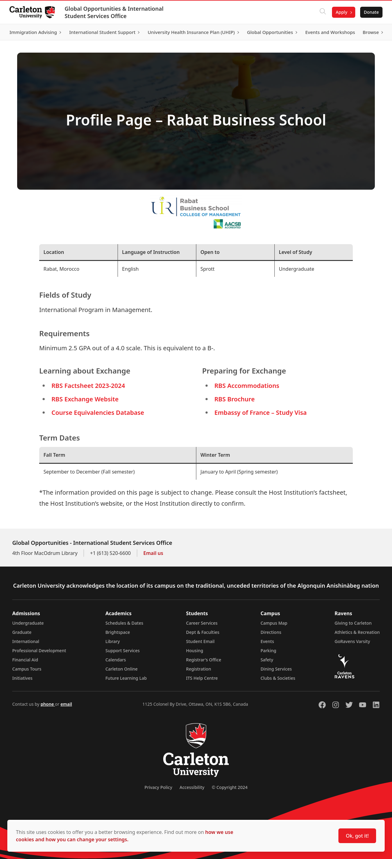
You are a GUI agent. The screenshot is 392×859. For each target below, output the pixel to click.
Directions (271, 632)
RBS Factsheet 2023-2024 (88, 385)
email (66, 704)
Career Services (202, 623)
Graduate (22, 632)
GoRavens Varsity (352, 641)
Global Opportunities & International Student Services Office (114, 12)
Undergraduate (28, 623)
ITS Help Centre (202, 678)
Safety (267, 660)
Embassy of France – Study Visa (260, 412)
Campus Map (274, 623)
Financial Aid (25, 660)
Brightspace (117, 632)
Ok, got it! (357, 835)
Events (267, 641)
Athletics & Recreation (357, 632)
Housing (194, 650)
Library (112, 641)
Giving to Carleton (353, 623)
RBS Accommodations (246, 385)
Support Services (122, 650)
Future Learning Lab (126, 678)
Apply (341, 12)
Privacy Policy (158, 787)
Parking (269, 650)
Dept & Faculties (203, 632)
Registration (198, 669)
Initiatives (22, 678)
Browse (370, 32)
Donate (371, 12)
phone (47, 704)
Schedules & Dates (124, 623)
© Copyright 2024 (229, 787)
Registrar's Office (203, 660)
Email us (153, 553)
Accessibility (191, 787)
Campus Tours (26, 669)
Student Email (200, 641)
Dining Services (276, 669)
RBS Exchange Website (85, 399)
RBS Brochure (234, 399)
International (25, 641)
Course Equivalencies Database (97, 412)
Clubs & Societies (278, 678)
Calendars (115, 660)
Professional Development (39, 650)
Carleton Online (121, 669)
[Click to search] (322, 12)
